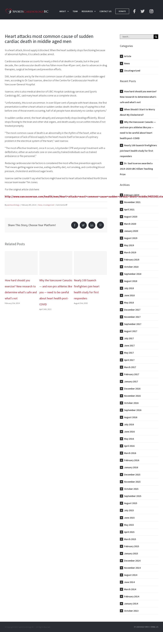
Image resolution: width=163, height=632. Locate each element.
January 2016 (131, 467)
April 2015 (129, 532)
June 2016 (129, 431)
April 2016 (129, 445)
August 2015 (130, 503)
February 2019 (131, 259)
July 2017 (129, 338)
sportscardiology (13, 205)
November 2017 (132, 316)
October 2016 (131, 402)
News (40, 205)
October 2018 (131, 266)
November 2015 (132, 481)
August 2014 (130, 574)
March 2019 (130, 252)
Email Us (153, 627)
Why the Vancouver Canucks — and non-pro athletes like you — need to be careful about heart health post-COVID (55, 292)
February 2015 (131, 546)
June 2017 (129, 345)
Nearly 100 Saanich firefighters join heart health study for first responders (138, 151)
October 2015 (131, 488)
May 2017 (129, 352)
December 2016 (132, 388)
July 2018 (129, 288)
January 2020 (131, 230)
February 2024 (131, 195)
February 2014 (131, 596)
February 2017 (131, 374)
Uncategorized (48, 205)
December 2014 (132, 560)
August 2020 (130, 216)
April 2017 (129, 360)
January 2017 (131, 381)
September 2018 (132, 273)
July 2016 (129, 424)
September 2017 (132, 324)
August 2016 (130, 417)
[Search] (156, 36)
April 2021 (129, 209)
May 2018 (129, 302)
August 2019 (130, 238)
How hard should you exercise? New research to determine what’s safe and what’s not (138, 97)
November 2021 (132, 202)
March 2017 (130, 367)
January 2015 (131, 553)
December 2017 (132, 309)
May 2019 (129, 245)
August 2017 (130, 331)
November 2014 (132, 567)
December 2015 (132, 474)
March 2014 (130, 589)
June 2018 (129, 295)
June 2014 (129, 582)
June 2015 (129, 517)
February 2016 (131, 460)
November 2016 (132, 395)
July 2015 (129, 510)
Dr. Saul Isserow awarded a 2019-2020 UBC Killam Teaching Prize (136, 169)
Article (127, 56)
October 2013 (131, 610)
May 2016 (129, 438)
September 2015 (132, 496)
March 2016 (130, 453)
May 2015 (129, 524)
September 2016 (132, 410)
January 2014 (131, 603)
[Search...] (137, 36)
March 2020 (130, 223)
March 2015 (130, 539)
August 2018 (130, 281)
